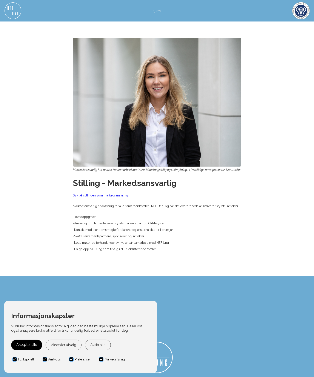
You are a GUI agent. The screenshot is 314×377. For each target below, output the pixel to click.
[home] (13, 10)
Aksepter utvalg (63, 345)
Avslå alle (97, 345)
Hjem (156, 10)
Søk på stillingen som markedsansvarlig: (101, 195)
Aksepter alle (26, 345)
